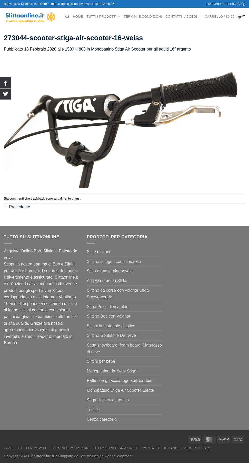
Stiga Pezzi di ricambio (107, 306)
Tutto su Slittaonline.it (116, 448)
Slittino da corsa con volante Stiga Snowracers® (118, 293)
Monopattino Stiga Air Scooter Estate (120, 390)
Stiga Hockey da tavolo (108, 400)
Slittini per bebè (101, 361)
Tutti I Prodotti (103, 16)
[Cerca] (67, 17)
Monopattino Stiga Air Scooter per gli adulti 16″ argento (141, 49)
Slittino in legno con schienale (114, 261)
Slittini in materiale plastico (111, 326)
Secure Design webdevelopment (106, 456)
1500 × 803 (75, 49)
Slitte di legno (99, 252)
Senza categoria (102, 419)
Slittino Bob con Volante (108, 316)
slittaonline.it (44, 456)
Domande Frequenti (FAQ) (225, 4)
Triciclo (93, 409)
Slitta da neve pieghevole (110, 271)
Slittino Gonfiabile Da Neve (111, 335)
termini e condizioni (143, 16)
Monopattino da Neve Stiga (111, 371)
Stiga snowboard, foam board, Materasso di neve (124, 348)
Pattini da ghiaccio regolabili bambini (120, 380)
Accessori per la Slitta (106, 281)
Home (78, 16)
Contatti (173, 16)
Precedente (17, 207)
